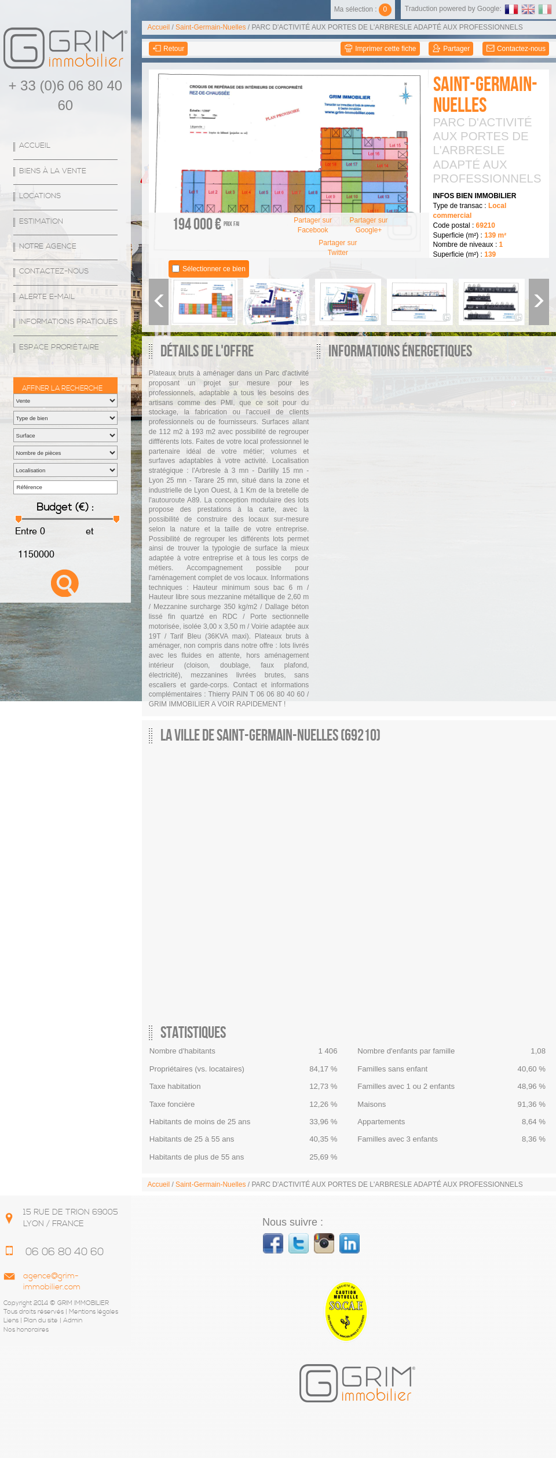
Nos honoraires (26, 1330)
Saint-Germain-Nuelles (210, 27)
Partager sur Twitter (338, 248)
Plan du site (41, 1321)
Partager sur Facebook (313, 225)
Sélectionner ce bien (214, 269)
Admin (72, 1321)
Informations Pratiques (68, 322)
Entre (26, 531)
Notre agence (47, 246)
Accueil (34, 146)
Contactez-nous (54, 271)
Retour (168, 49)
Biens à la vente (52, 171)
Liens (11, 1321)
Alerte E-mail (47, 297)
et (88, 531)
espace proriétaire (59, 347)
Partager (451, 49)
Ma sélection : (363, 9)
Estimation (41, 222)
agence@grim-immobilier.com (52, 1282)
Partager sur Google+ (369, 225)
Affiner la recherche (62, 388)
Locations (40, 196)
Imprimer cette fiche (380, 49)
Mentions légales (93, 1312)
